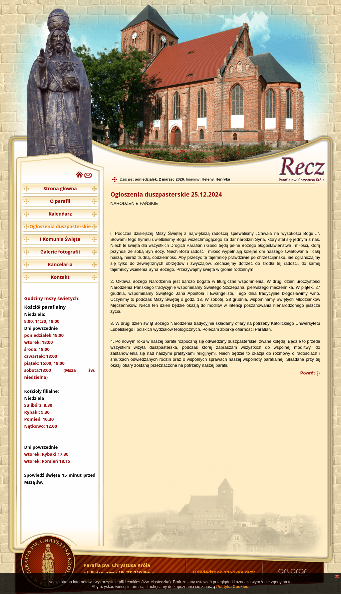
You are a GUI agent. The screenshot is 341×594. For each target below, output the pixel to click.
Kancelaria (60, 264)
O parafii (60, 201)
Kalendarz (60, 214)
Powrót (307, 372)
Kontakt (60, 277)
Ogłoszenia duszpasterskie (60, 226)
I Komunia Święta (60, 239)
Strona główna (60, 188)
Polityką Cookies (232, 586)
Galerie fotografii (60, 252)
